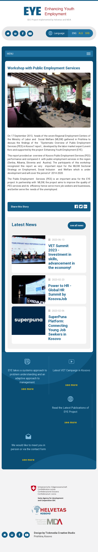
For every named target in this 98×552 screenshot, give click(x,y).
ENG (74, 33)
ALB (81, 33)
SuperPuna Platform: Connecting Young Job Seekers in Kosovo (58, 328)
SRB (87, 33)
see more (27, 389)
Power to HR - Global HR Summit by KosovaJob (59, 292)
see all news (76, 225)
